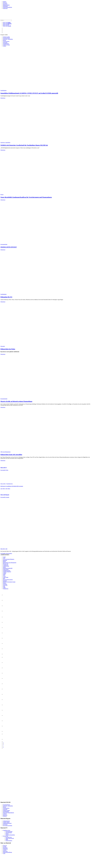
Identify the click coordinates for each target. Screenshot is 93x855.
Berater (4, 40)
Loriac (4, 576)
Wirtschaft (5, 42)
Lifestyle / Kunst (6, 44)
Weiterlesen (3, 98)
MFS (4, 578)
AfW (4, 558)
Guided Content (6, 822)
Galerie (4, 45)
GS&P (4, 573)
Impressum (5, 8)
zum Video (3, 488)
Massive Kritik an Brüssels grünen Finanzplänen (16, 401)
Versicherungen (6, 41)
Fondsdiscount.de (6, 570)
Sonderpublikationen (7, 823)
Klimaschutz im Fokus (8, 349)
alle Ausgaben (9, 553)
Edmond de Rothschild (7, 568)
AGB (4, 853)
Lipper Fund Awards (10, 838)
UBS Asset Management (5, 451)
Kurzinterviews (9, 483)
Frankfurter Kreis (6, 830)
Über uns (5, 2)
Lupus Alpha (5, 577)
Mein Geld (7, 23)
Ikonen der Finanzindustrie (8, 812)
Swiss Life (5, 585)
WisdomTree (5, 588)
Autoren (4, 850)
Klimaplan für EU (6, 297)
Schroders (5, 584)
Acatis (4, 556)
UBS (4, 586)
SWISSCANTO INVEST (9, 247)
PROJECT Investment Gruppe (9, 581)
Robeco (4, 583)
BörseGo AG (5, 563)
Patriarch (5, 580)
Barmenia (5, 560)
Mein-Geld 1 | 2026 (4, 548)
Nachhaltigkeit (6, 43)
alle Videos (8, 488)
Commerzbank (6, 566)
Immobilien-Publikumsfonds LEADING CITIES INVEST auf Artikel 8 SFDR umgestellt (29, 93)
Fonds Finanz (6, 569)
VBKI (4, 587)
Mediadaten (5, 6)
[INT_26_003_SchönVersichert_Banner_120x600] (6, 799)
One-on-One (3, 483)
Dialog (4, 567)
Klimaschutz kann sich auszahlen (11, 454)
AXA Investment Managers (8, 559)
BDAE (4, 561)
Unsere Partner (5, 554)
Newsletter (5, 3)
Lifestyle (5, 813)
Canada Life (5, 564)
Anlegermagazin (6, 820)
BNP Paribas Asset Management (9, 562)
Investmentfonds (6, 38)
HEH (4, 575)
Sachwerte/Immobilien (10, 834)
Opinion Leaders (6, 36)
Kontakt (4, 846)
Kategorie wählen (4, 34)
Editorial (5, 816)
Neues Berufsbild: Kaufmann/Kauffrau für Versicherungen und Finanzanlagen (26, 197)
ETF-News (5, 824)
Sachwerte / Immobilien (8, 39)
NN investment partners (8, 579)
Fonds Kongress (9, 840)
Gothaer (4, 572)
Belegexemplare (6, 4)
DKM (7, 839)
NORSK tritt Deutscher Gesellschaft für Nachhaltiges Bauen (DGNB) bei (24, 145)
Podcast (4, 1)
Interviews (5, 814)
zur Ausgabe (3, 553)
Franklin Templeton (7, 571)
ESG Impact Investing (7, 825)
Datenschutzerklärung (7, 7)
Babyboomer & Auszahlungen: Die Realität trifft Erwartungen (12, 486)
